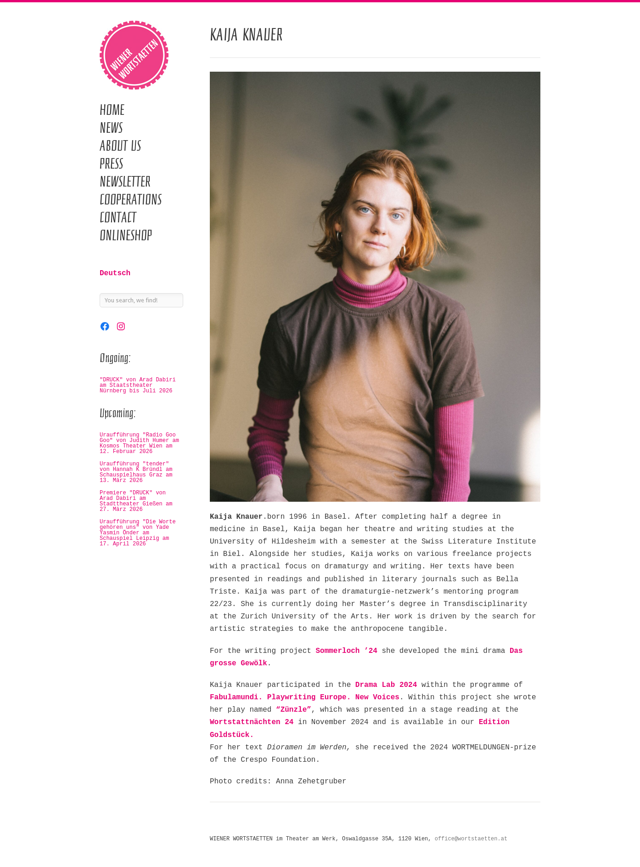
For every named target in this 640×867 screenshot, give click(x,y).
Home (112, 110)
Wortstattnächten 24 (251, 722)
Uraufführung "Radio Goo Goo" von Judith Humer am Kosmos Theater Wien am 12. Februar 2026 (139, 443)
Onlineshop (126, 235)
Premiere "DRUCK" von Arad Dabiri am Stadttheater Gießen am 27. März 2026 (136, 501)
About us (120, 145)
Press (111, 163)
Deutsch (115, 273)
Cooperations (131, 199)
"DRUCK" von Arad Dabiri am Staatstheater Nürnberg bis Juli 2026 (138, 385)
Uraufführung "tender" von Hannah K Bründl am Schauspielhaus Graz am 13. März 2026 (136, 472)
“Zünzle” (293, 710)
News (111, 128)
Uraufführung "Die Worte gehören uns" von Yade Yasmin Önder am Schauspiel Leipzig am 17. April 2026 (138, 533)
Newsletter (125, 181)
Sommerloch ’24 (346, 651)
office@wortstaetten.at (471, 839)
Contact (118, 217)
